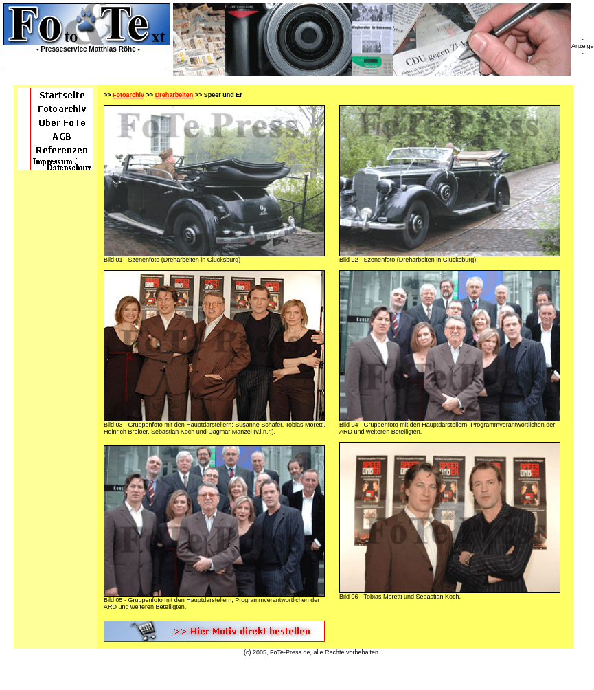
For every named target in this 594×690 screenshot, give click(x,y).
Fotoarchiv (128, 94)
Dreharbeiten (174, 94)
